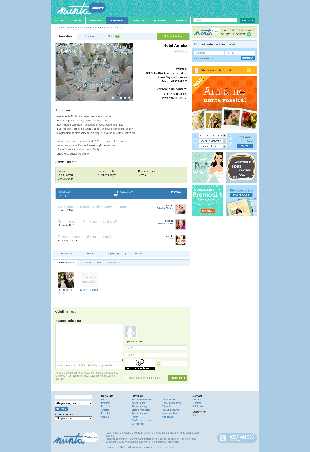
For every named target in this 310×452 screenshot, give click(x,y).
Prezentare (66, 253)
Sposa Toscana (89, 289)
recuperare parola (203, 58)
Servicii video (169, 399)
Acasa (59, 20)
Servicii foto (114, 262)
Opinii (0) (113, 253)
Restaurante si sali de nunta (91, 27)
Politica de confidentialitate (139, 447)
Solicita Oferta (173, 36)
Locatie (90, 253)
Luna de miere (169, 413)
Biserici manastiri (141, 410)
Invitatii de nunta (170, 410)
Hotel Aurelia (115, 27)
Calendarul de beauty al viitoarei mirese (92, 206)
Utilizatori (197, 399)
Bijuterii (166, 406)
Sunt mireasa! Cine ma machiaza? (87, 221)
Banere (196, 415)
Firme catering (139, 406)
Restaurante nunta (91, 262)
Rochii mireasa (65, 262)
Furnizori (117, 20)
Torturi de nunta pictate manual (84, 237)
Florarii (135, 416)
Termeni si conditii (114, 447)
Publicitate (197, 406)
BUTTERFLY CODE (65, 291)
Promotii (96, 20)
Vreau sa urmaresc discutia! (143, 377)
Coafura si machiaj (141, 420)
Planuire (159, 20)
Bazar (77, 20)
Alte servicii (168, 416)
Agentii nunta (138, 403)
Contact (180, 20)
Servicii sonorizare (171, 403)
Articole (138, 20)
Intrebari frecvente (165, 447)
